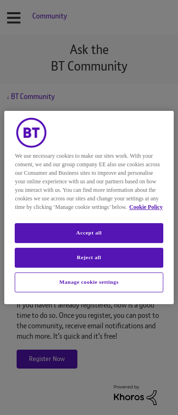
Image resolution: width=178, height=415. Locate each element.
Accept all (89, 232)
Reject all (89, 257)
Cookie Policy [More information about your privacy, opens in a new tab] (145, 207)
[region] (88, 207)
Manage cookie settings (89, 282)
